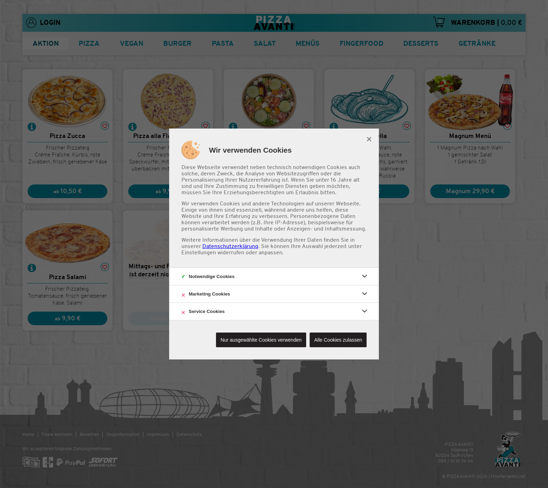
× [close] (369, 138)
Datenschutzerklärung (230, 246)
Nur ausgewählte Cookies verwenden (261, 340)
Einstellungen (198, 252)
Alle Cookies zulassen (338, 340)
